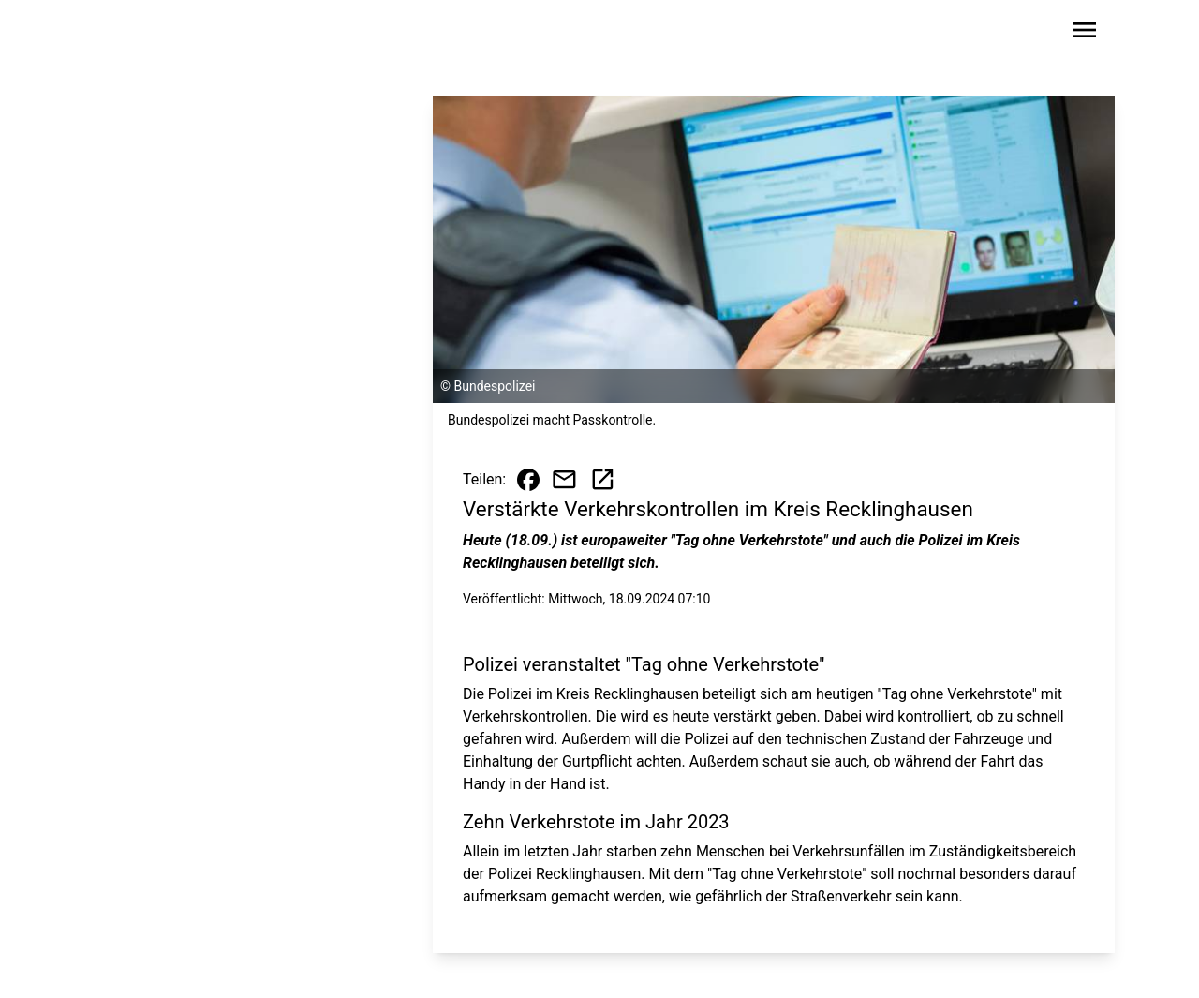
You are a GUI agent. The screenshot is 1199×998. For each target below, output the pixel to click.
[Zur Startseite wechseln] (144, 33)
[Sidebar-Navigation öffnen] (1085, 33)
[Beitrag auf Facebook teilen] (528, 480)
